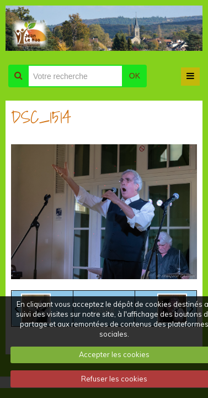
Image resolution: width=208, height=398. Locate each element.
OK (134, 75)
